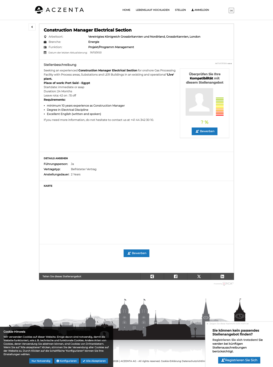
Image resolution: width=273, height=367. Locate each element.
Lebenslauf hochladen (152, 9)
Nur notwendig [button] (41, 360)
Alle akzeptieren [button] (94, 360)
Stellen (180, 9)
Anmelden (200, 9)
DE (231, 10)
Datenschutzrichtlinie (194, 361)
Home (126, 9)
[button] (32, 27)
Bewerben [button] (204, 131)
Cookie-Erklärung (171, 361)
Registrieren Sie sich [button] (239, 360)
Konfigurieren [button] (67, 360)
